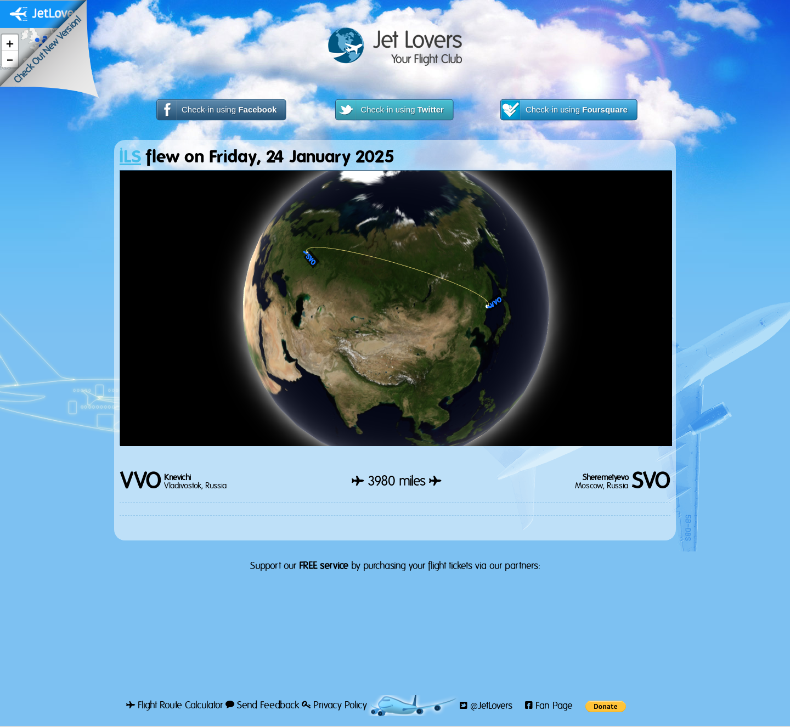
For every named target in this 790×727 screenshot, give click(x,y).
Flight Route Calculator (174, 706)
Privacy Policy (334, 706)
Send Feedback (262, 706)
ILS (130, 157)
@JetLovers (486, 706)
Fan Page (549, 706)
